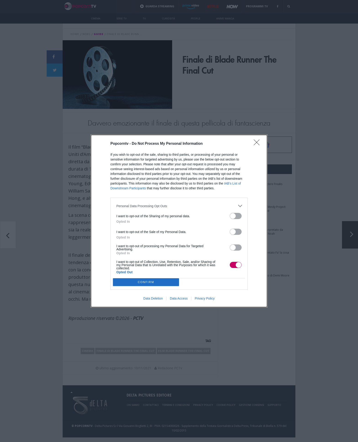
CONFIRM (146, 282)
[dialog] (179, 221)
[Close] (258, 143)
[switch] (236, 216)
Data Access (179, 298)
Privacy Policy (205, 298)
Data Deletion (153, 298)
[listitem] (179, 206)
